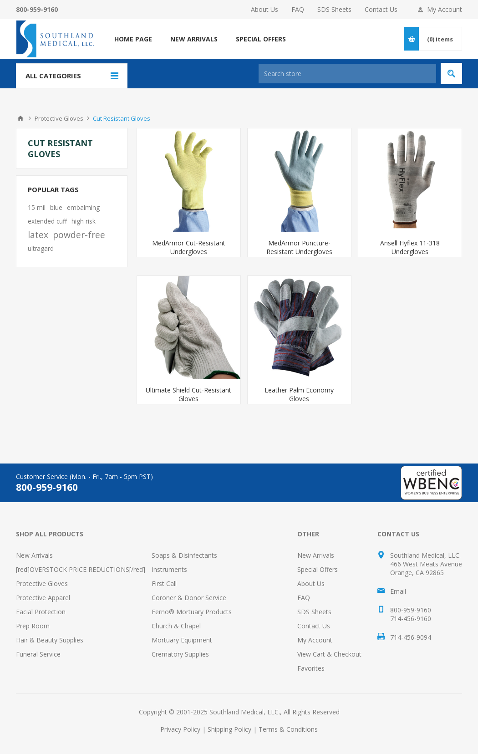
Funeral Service (38, 654)
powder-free (79, 235)
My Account (444, 9)
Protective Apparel (43, 597)
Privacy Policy (180, 729)
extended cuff (47, 221)
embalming (83, 207)
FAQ (297, 9)
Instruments (169, 569)
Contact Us (381, 9)
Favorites (311, 668)
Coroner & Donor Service (189, 597)
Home (20, 118)
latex (38, 235)
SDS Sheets (334, 9)
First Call (164, 583)
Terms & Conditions (288, 729)
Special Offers (317, 569)
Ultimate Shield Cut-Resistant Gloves (188, 394)
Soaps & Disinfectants (184, 555)
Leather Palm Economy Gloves (299, 394)
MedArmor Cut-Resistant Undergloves (188, 247)
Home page (133, 39)
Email (398, 591)
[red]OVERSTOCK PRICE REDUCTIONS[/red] (80, 569)
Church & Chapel (176, 626)
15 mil (37, 207)
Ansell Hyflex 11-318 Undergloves (410, 247)
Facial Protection (41, 611)
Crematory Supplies (180, 654)
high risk (83, 221)
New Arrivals (34, 555)
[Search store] (347, 73)
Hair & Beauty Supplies (49, 640)
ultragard (41, 248)
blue (56, 207)
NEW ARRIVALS (194, 39)
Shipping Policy (229, 729)
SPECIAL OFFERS (261, 39)
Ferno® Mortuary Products (192, 611)
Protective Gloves (42, 583)
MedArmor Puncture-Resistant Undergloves (299, 247)
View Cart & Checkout (329, 654)
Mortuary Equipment (182, 640)
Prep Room (33, 626)
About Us (264, 9)
